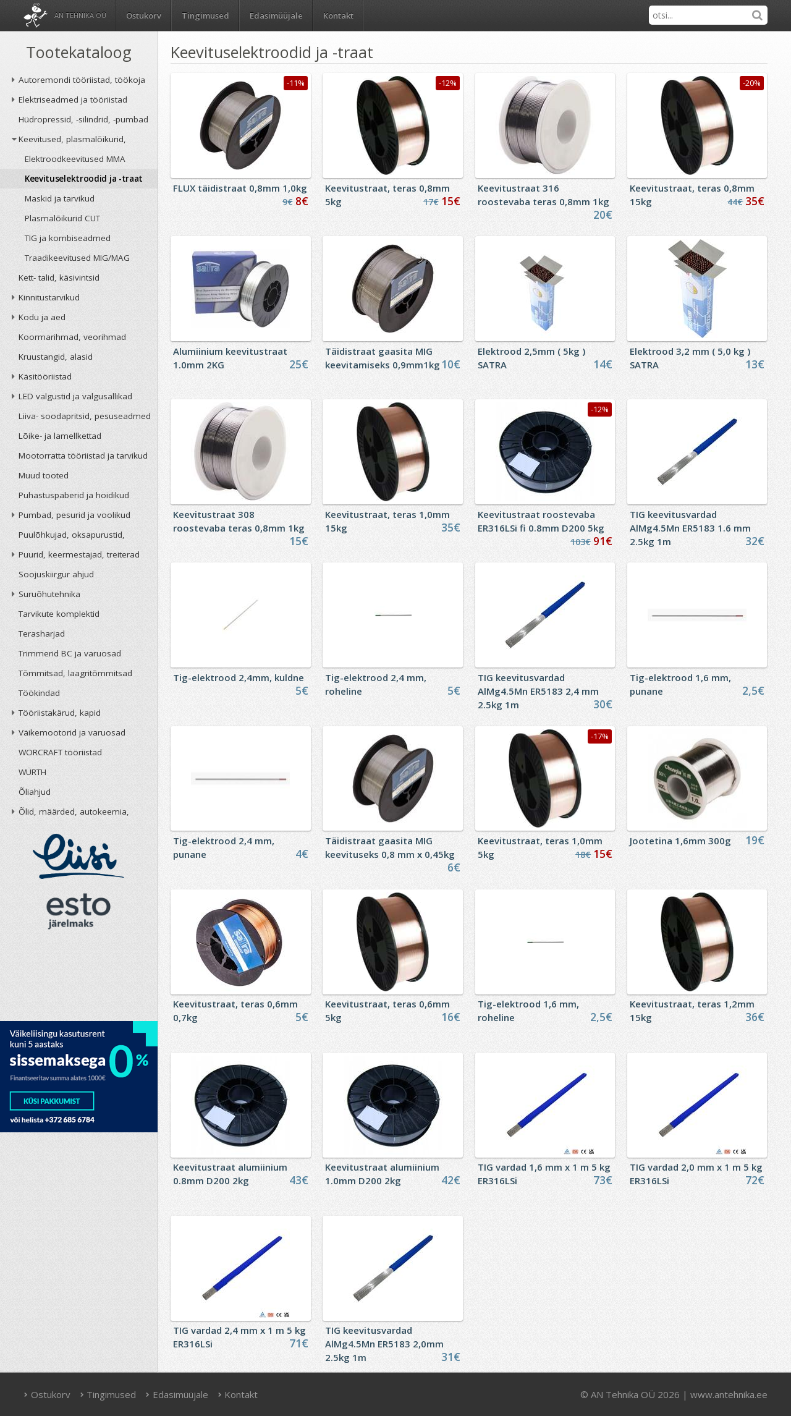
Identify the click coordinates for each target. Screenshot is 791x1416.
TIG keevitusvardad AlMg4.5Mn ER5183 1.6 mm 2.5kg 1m (690, 528)
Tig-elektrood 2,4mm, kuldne (238, 677)
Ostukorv (46, 1394)
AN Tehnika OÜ (80, 15)
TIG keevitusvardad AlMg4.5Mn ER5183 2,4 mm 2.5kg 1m (538, 691)
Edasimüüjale (276, 15)
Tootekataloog (79, 51)
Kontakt (338, 15)
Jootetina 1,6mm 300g (680, 840)
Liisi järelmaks (78, 856)
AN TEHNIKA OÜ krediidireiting (78, 979)
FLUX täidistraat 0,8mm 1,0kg (240, 188)
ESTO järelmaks (78, 911)
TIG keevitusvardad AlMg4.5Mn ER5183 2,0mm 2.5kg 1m (384, 1343)
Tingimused (205, 15)
